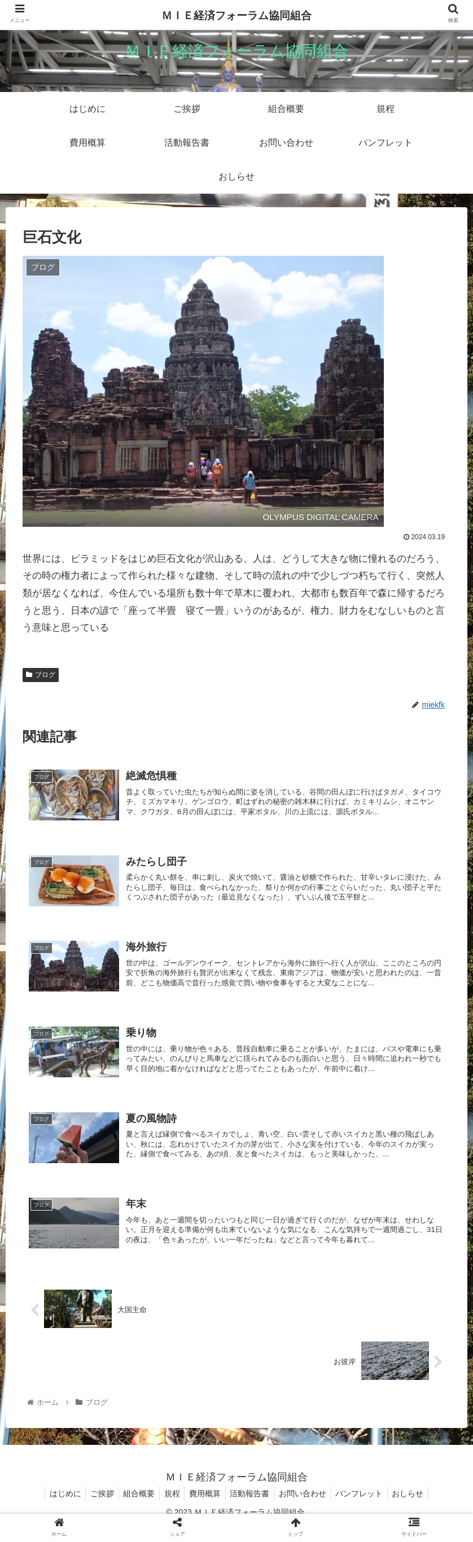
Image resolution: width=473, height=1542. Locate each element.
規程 (169, 1507)
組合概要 (134, 1507)
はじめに (55, 1507)
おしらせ (418, 1507)
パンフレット (367, 1507)
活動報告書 (252, 1507)
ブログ (40, 675)
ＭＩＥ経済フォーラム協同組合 (236, 15)
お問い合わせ (307, 1507)
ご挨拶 (94, 1507)
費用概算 (205, 1507)
